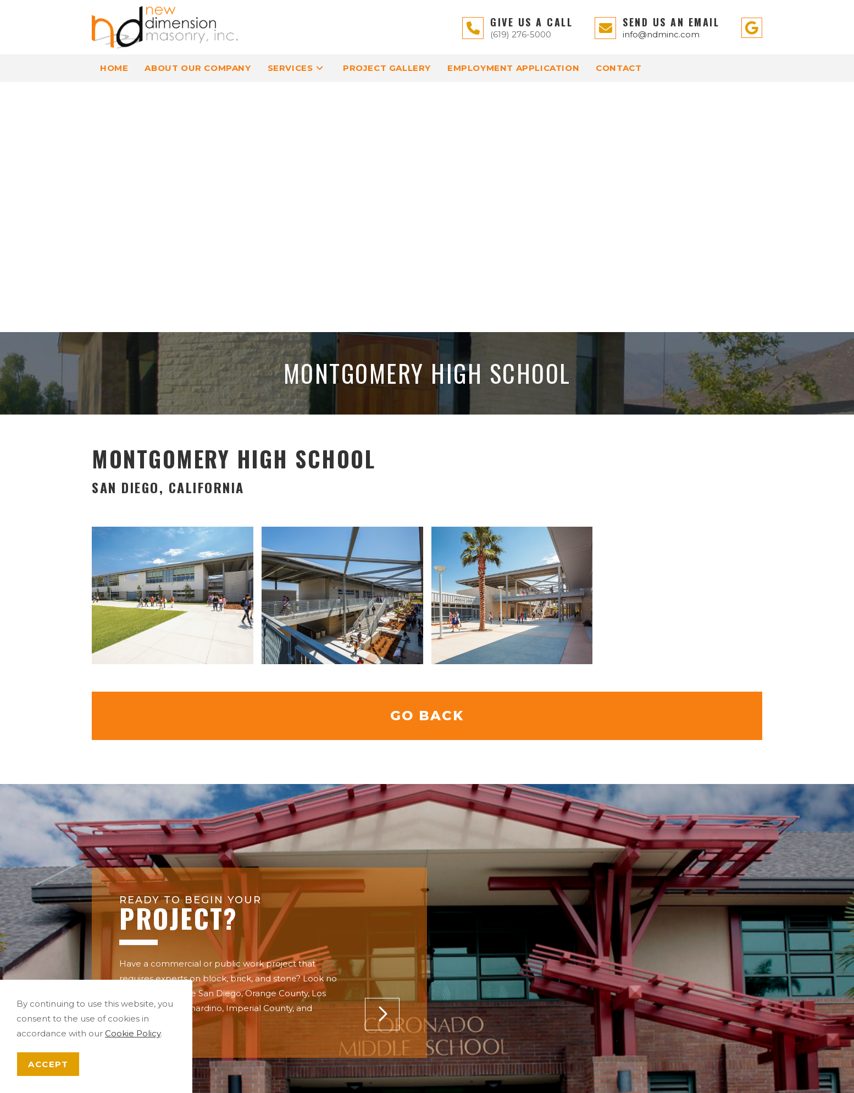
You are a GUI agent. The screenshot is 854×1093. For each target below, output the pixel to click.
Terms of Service (529, 1070)
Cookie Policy (132, 1033)
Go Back (427, 465)
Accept (48, 1064)
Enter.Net (590, 1079)
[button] (382, 764)
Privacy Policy (466, 1070)
